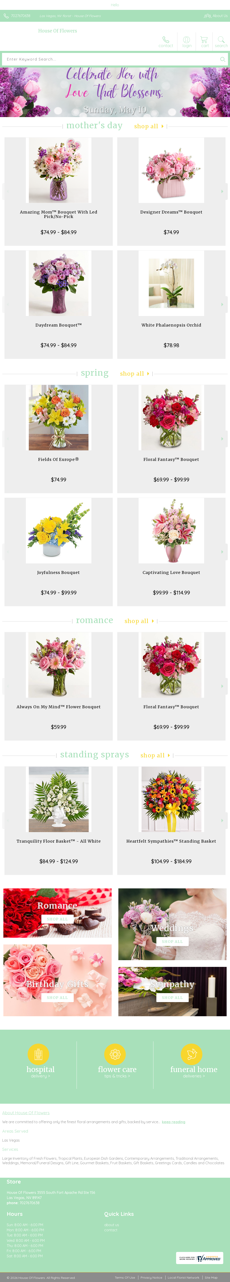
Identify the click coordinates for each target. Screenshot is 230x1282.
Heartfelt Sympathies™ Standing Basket (171, 841)
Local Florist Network (183, 1277)
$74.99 (171, 232)
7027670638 (20, 15)
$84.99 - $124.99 (59, 861)
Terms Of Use (125, 1277)
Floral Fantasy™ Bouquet (171, 459)
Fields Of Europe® (58, 459)
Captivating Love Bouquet (171, 572)
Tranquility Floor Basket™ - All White (59, 841)
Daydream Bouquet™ (58, 325)
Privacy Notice (151, 1277)
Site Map (211, 1277)
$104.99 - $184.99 (171, 861)
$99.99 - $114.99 (171, 592)
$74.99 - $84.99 (59, 232)
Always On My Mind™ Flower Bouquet (59, 706)
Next (223, 191)
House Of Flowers (57, 31)
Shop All (146, 126)
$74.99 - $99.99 (59, 592)
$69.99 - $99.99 (171, 479)
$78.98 (171, 345)
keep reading (173, 1122)
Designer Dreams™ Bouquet (171, 212)
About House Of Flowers (26, 1112)
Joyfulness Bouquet (58, 572)
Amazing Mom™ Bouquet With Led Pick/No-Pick (58, 214)
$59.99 (58, 727)
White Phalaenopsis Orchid (171, 325)
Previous (7, 191)
